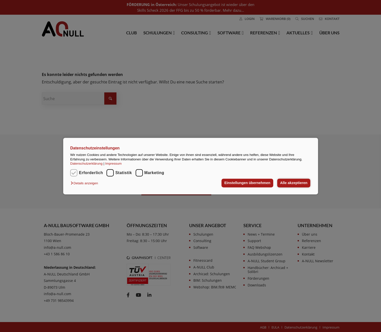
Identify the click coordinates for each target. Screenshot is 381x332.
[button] (85, 183)
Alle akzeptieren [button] (294, 183)
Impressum (113, 163)
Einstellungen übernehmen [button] (247, 183)
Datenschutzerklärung (86, 163)
